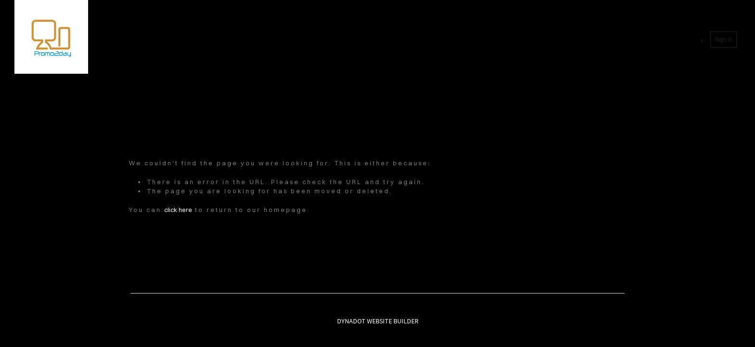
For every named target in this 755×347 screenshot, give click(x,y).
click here (178, 210)
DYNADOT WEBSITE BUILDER (377, 321)
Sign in (723, 39)
